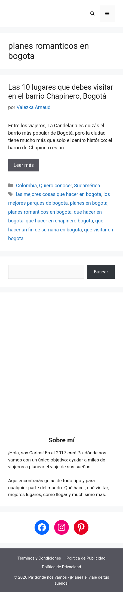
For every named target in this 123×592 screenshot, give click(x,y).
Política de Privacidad (61, 566)
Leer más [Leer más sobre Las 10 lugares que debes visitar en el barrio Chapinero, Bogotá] (24, 165)
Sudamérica (87, 185)
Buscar (101, 271)
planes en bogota (88, 203)
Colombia (26, 185)
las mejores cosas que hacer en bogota (58, 194)
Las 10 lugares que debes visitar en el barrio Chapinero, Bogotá (60, 91)
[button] (92, 13)
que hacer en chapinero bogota (59, 220)
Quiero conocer (55, 185)
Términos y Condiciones (39, 558)
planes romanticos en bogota (40, 212)
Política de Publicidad (86, 558)
